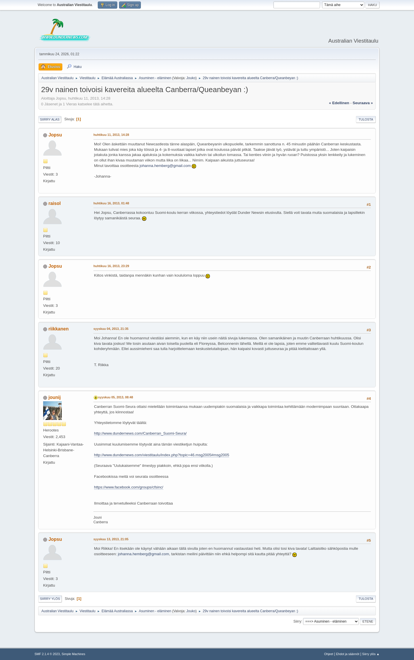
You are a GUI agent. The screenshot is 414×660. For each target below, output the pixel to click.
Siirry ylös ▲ (370, 654)
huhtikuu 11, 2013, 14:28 (111, 134)
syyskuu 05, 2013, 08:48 (115, 397)
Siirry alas (50, 119)
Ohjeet (328, 654)
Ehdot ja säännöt (347, 654)
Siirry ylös (50, 598)
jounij (54, 397)
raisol (54, 203)
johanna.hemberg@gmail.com (165, 165)
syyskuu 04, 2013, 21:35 (111, 328)
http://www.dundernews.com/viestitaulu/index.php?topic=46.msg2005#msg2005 (161, 455)
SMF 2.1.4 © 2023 (47, 654)
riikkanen (58, 328)
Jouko (190, 78)
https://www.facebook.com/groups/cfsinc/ (128, 487)
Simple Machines (73, 654)
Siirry (297, 621)
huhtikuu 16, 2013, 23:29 (111, 266)
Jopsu (55, 134)
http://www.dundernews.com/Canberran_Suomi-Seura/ (140, 433)
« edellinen (339, 103)
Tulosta (366, 119)
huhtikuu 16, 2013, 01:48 (111, 203)
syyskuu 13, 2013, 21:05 (111, 539)
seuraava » (363, 103)
